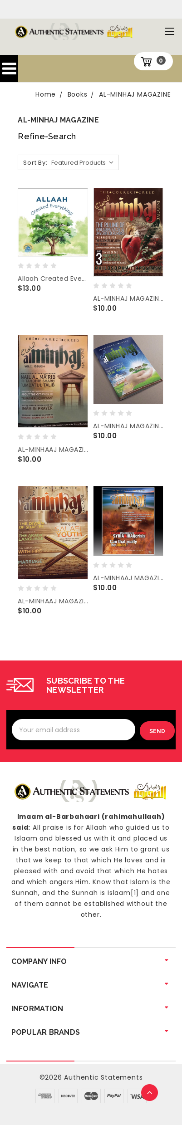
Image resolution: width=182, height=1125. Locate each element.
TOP (150, 1093)
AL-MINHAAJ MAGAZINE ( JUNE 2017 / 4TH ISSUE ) (53, 449)
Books (78, 94)
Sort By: (35, 162)
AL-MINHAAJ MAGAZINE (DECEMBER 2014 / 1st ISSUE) (128, 577)
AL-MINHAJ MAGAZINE (135, 94)
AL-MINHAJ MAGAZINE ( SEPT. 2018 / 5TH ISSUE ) (128, 298)
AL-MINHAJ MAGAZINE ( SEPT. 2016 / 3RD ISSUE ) (128, 425)
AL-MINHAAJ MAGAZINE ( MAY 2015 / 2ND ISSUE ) (53, 601)
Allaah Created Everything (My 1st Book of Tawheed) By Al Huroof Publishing (53, 278)
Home (45, 94)
